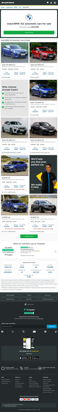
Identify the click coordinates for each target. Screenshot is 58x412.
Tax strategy (46, 386)
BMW (15, 7)
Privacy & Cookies (33, 383)
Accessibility (4, 383)
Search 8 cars (29, 32)
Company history (19, 383)
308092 (47, 280)
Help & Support (10, 295)
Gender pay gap (47, 379)
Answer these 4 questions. (10, 405)
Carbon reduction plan (49, 390)
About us (17, 379)
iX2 (20, 7)
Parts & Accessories (48, 299)
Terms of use (32, 381)
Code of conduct (47, 392)
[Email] (23, 326)
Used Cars (9, 7)
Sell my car (48, 295)
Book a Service (10, 299)
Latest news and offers (8, 323)
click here (41, 283)
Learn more (29, 353)
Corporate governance (49, 385)
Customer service (5, 381)
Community (18, 385)
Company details (47, 388)
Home (3, 7)
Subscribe (52, 326)
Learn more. (40, 318)
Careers (29, 295)
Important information (35, 386)
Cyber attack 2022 (34, 385)
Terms (30, 379)
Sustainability (18, 386)
